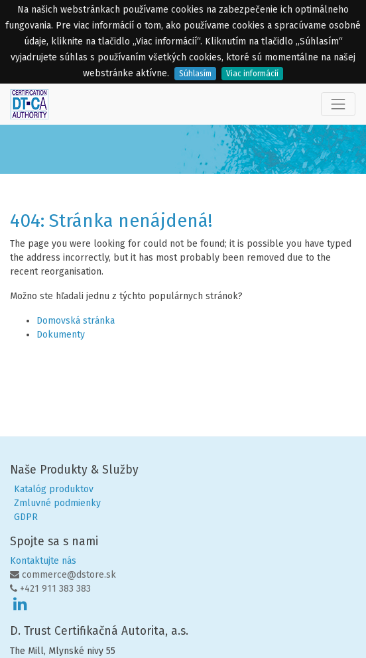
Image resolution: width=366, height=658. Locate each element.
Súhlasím (195, 73)
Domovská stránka (75, 320)
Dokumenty (60, 334)
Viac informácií (252, 73)
